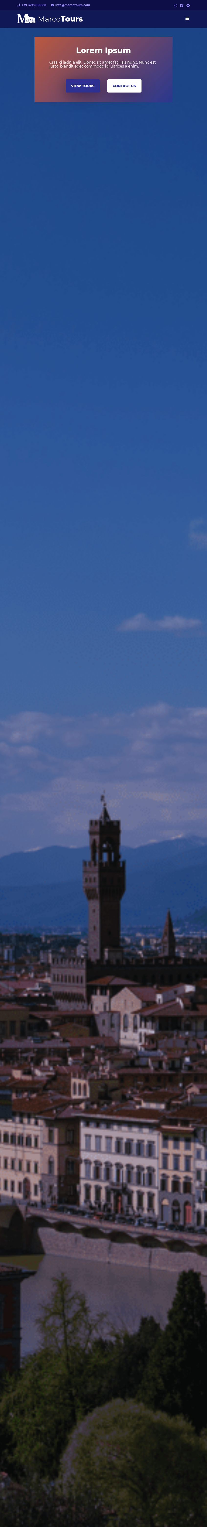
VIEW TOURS (82, 86)
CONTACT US (124, 86)
